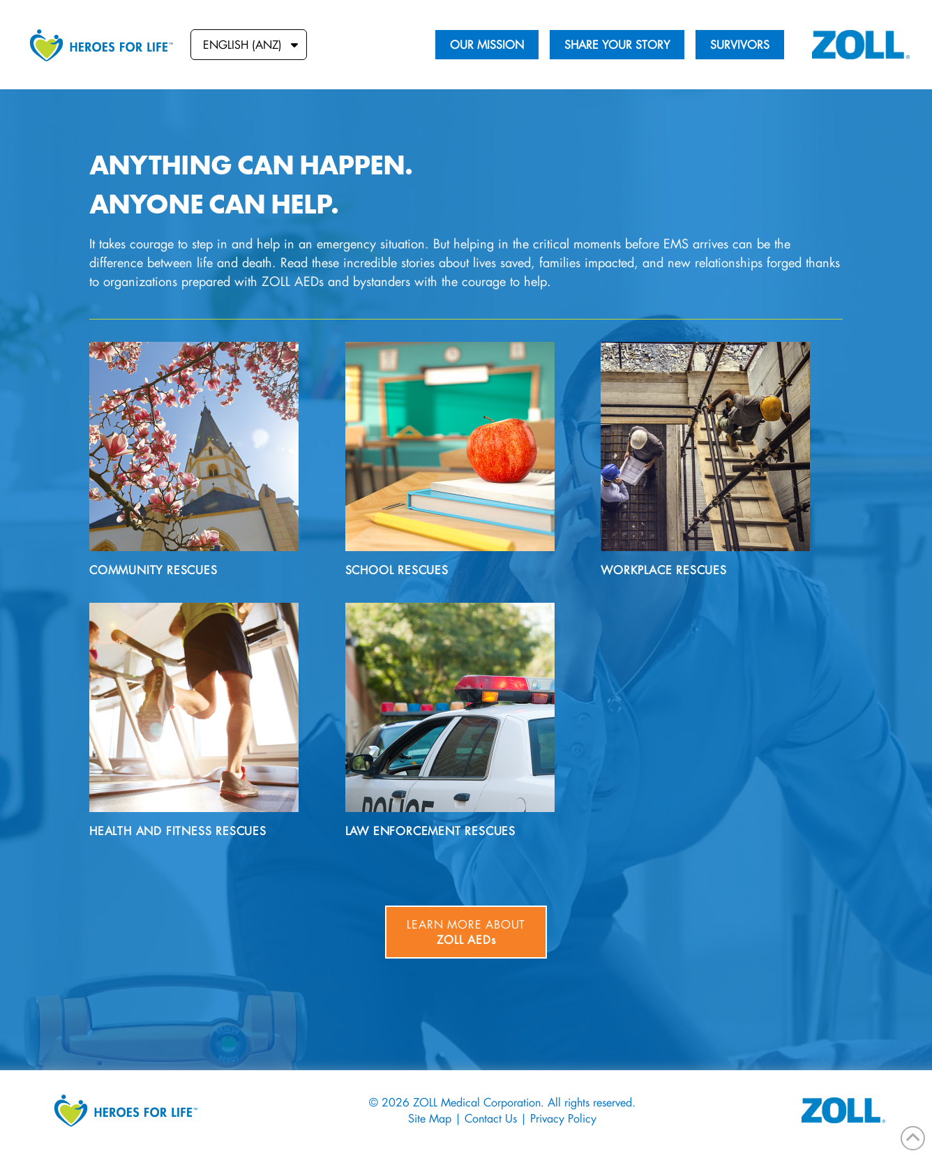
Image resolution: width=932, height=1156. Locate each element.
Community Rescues (153, 569)
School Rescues (397, 569)
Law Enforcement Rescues (430, 830)
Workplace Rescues (664, 569)
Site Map (429, 1118)
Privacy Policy (563, 1118)
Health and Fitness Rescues (177, 830)
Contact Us (491, 1118)
